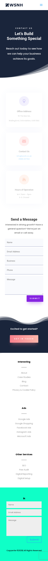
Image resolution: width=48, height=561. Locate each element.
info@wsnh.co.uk (24, 156)
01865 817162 (24, 159)
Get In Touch (24, 339)
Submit (35, 298)
